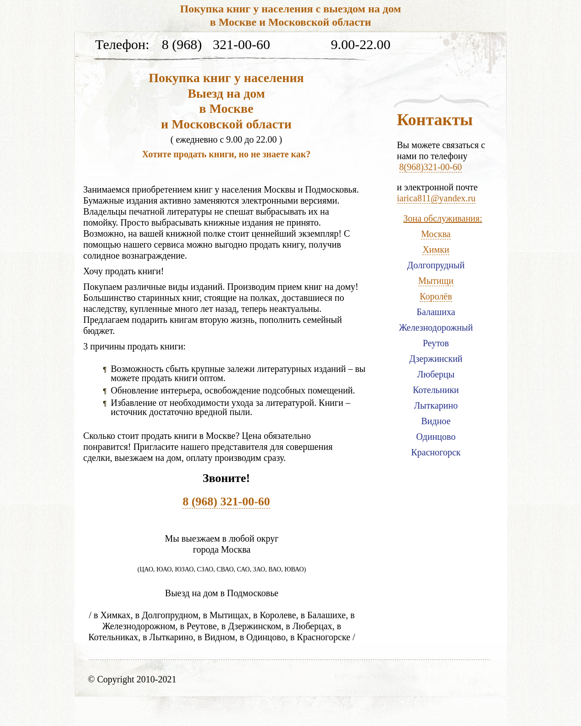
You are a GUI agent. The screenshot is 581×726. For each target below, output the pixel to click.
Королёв (436, 296)
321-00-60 (241, 45)
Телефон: (122, 45)
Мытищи (436, 281)
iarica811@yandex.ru (436, 198)
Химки (435, 249)
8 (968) (182, 45)
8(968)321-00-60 (430, 167)
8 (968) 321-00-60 (226, 501)
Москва (435, 234)
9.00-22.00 (361, 45)
